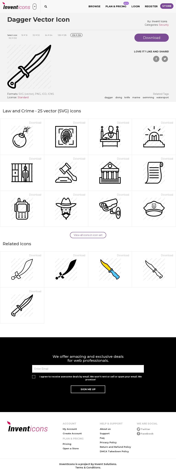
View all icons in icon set (88, 235)
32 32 (36, 35)
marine (136, 97)
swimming (148, 97)
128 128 (62, 35)
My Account (70, 429)
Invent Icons (159, 21)
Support (104, 433)
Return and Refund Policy (115, 446)
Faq (102, 438)
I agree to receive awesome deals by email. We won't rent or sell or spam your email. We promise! (91, 378)
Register (151, 6)
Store (166, 6)
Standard (23, 97)
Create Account (72, 433)
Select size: (12, 35)
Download (35, 122)
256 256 (76, 35)
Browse (94, 6)
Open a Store (71, 448)
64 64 (48, 35)
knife (127, 97)
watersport (162, 97)
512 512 (13, 38)
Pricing (67, 444)
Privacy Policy (108, 442)
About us (105, 429)
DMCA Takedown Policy (114, 451)
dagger (108, 97)
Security (164, 24)
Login (135, 6)
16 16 (24, 35)
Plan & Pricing (117, 5)
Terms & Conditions (87, 467)
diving (118, 97)
